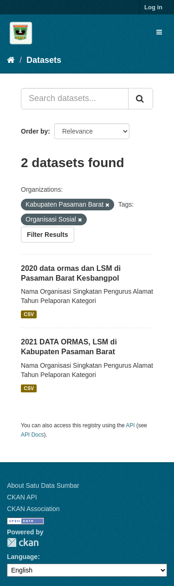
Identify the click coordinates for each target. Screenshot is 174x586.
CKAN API (22, 497)
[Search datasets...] (75, 98)
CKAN (23, 542)
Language (22, 556)
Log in (153, 7)
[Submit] (140, 98)
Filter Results (47, 234)
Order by (34, 131)
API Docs (32, 434)
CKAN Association (33, 508)
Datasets (43, 60)
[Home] (11, 60)
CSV (29, 314)
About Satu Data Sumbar (43, 485)
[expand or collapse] (159, 32)
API (130, 425)
